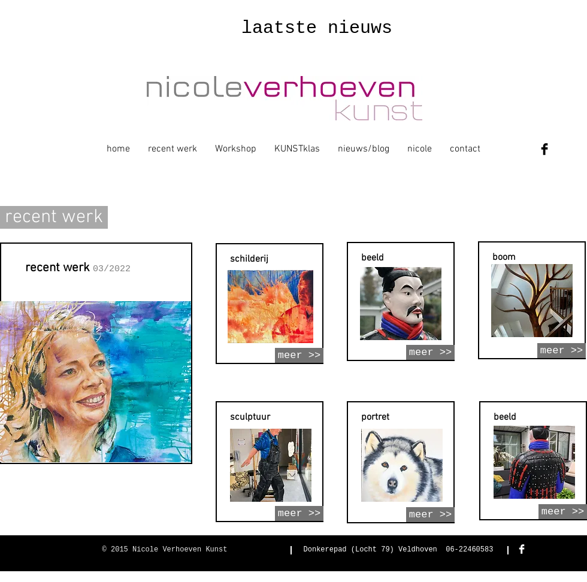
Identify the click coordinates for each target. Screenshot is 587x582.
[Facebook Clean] (522, 549)
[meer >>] (299, 355)
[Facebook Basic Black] (544, 149)
